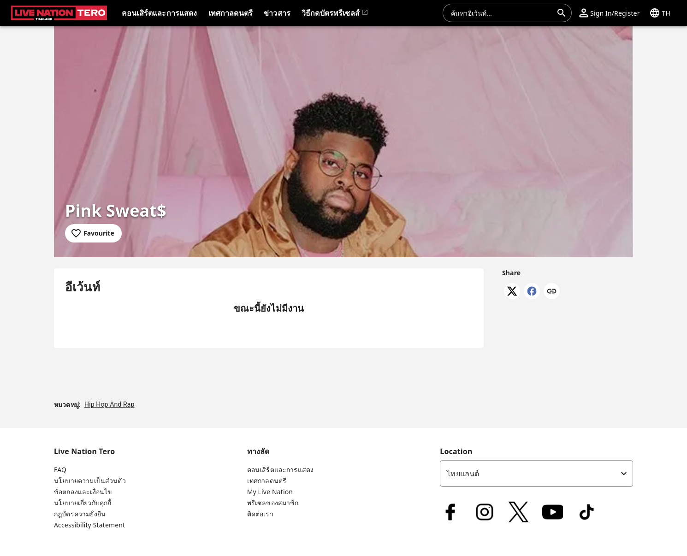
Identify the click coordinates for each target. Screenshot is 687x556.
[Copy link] (552, 292)
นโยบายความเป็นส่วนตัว (90, 480)
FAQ (60, 469)
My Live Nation (270, 491)
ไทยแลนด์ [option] (463, 473)
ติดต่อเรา (260, 513)
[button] (609, 13)
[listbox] (536, 473)
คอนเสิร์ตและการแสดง (280, 469)
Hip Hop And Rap (109, 404)
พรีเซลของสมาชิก (273, 502)
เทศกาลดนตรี (267, 480)
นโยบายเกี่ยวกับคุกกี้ (82, 502)
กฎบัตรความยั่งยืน (80, 513)
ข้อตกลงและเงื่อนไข (83, 491)
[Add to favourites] (93, 233)
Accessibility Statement (89, 525)
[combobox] (501, 13)
